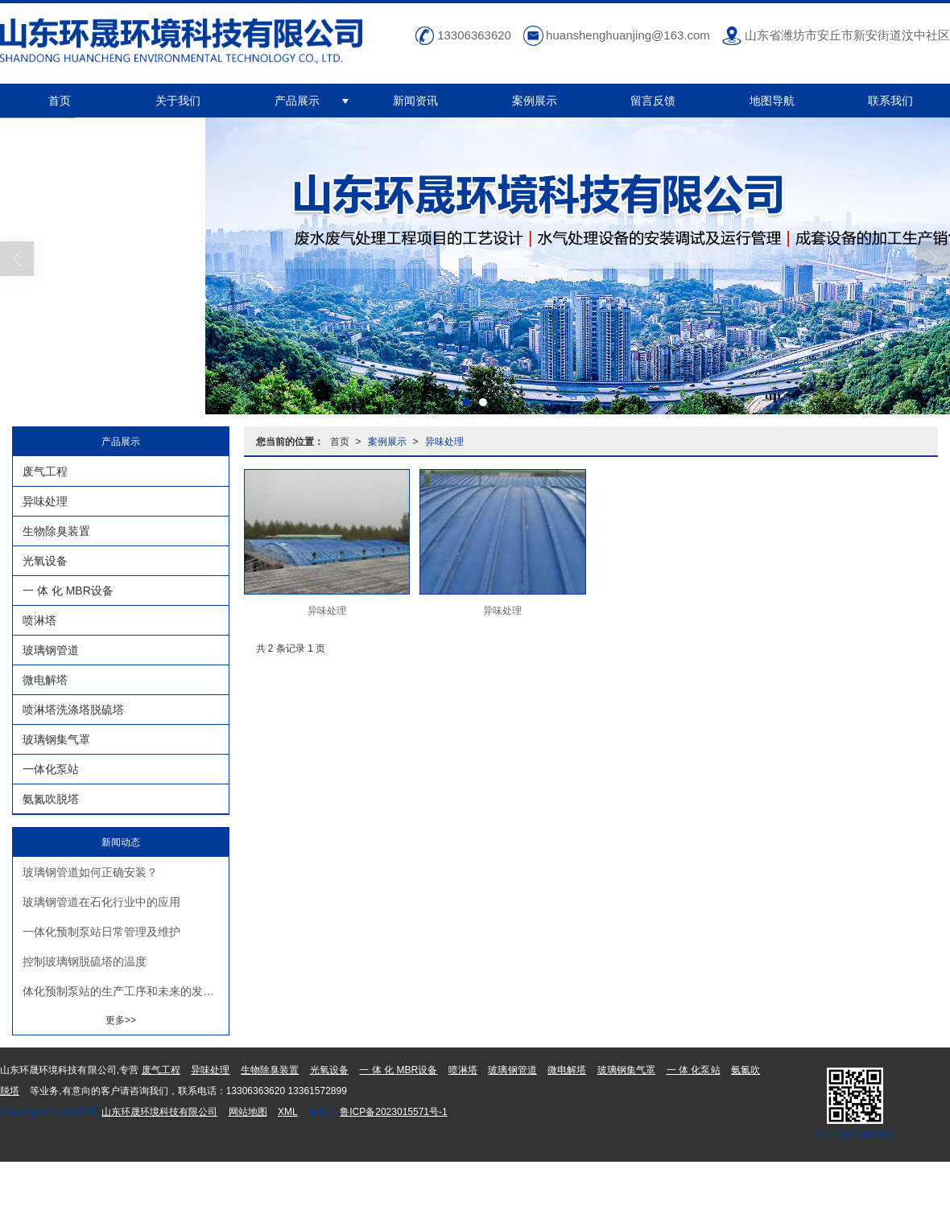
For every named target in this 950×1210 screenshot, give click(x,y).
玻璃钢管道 (51, 650)
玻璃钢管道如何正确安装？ (90, 872)
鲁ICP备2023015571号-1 (393, 1111)
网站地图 (248, 1111)
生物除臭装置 (56, 531)
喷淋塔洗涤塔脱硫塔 (73, 709)
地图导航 (772, 100)
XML (288, 1111)
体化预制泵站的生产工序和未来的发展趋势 (126, 991)
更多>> (120, 1020)
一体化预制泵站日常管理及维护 (101, 931)
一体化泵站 (51, 769)
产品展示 (297, 100)
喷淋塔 (39, 620)
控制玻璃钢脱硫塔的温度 (85, 961)
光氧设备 (45, 560)
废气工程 (45, 471)
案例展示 (534, 100)
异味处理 (444, 441)
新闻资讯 (415, 100)
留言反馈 (652, 100)
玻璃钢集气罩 (56, 739)
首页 (59, 100)
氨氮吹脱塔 (51, 798)
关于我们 (177, 100)
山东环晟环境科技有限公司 (159, 1111)
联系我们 (890, 100)
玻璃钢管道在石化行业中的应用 (101, 901)
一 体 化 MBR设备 (68, 590)
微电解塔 (45, 679)
